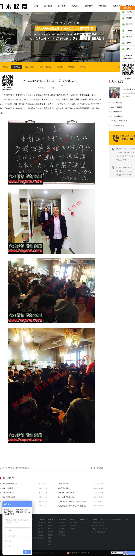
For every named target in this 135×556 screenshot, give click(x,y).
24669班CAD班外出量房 (119, 121)
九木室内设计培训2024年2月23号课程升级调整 (73, 506)
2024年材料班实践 (117, 116)
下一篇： (97, 468)
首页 (36, 6)
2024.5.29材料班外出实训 (66, 497)
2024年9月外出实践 (117, 125)
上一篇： (14, 468)
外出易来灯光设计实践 (9, 484)
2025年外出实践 (116, 102)
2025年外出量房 (116, 107)
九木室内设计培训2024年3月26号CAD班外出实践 (74, 501)
